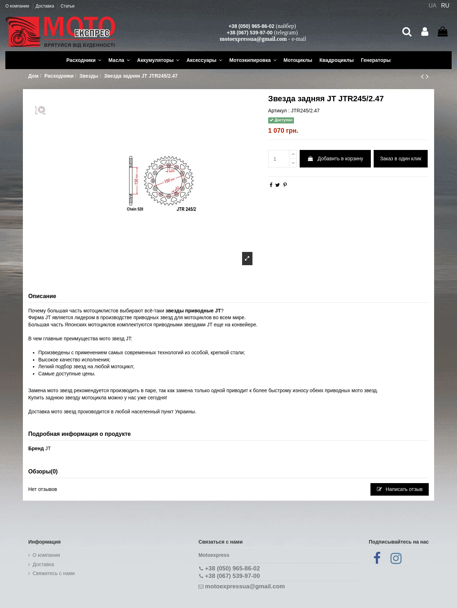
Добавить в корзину (335, 158)
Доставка (45, 6)
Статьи (67, 6)
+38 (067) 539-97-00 (249, 32)
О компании (17, 6)
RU (445, 6)
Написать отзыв (400, 489)
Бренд (36, 448)
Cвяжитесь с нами (54, 573)
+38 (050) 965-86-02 (251, 26)
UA (432, 6)
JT (48, 448)
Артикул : (279, 110)
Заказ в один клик (400, 158)
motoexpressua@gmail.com (253, 39)
